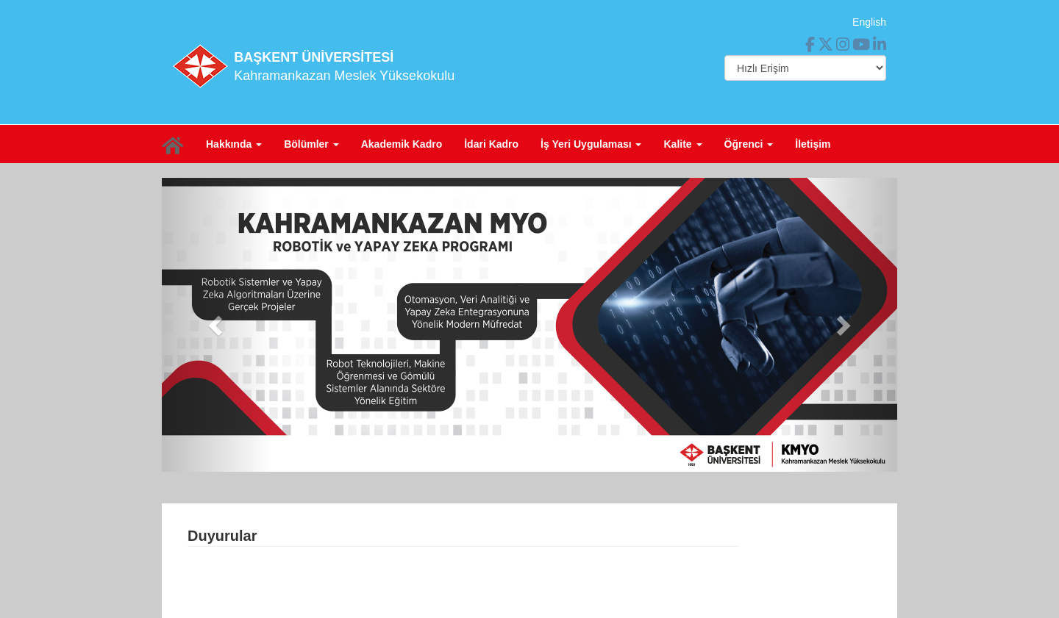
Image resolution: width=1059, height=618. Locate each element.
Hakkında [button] (234, 144)
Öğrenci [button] (749, 144)
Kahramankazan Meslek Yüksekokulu (344, 75)
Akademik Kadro (401, 144)
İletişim (812, 144)
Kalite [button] (682, 144)
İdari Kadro (491, 144)
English (869, 22)
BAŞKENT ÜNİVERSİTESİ (313, 57)
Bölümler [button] (311, 144)
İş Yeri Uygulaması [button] (591, 144)
